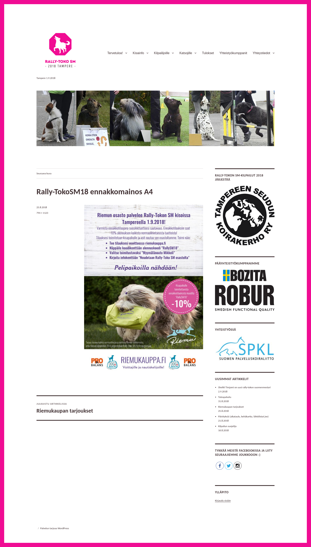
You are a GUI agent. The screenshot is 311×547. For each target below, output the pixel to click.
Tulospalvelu (224, 397)
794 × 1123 (42, 212)
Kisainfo (138, 53)
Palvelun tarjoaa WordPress (54, 528)
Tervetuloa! (115, 53)
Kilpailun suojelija (227, 426)
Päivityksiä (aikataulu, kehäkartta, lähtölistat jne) (243, 416)
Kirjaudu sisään (223, 500)
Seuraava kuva (43, 173)
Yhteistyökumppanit (233, 53)
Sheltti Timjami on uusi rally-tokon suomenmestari (244, 387)
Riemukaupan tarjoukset (231, 406)
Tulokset (208, 53)
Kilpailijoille (161, 53)
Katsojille (185, 53)
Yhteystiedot (261, 53)
